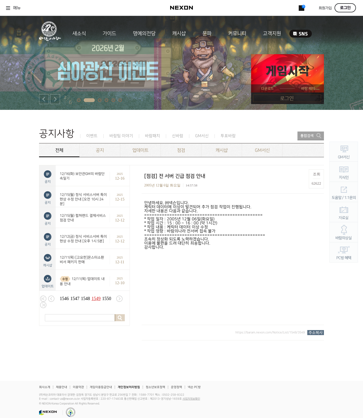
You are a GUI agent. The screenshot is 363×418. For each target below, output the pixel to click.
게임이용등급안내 (101, 387)
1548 (85, 298)
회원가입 (325, 8)
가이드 (109, 33)
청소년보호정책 (155, 387)
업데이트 (140, 150)
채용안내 (61, 387)
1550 (106, 298)
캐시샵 (179, 33)
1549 (96, 298)
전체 (59, 150)
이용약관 (78, 387)
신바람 (177, 136)
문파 (206, 33)
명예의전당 (144, 33)
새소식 (79, 33)
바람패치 (152, 136)
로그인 (345, 8)
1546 (64, 298)
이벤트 (92, 136)
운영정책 (176, 387)
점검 (181, 150)
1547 (74, 298)
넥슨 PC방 (194, 387)
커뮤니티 (237, 33)
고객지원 (272, 33)
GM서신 (202, 136)
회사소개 (44, 387)
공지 (100, 150)
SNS (300, 34)
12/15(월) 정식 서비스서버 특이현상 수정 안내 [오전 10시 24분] (83, 199)
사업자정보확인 (191, 398)
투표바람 (228, 136)
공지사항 (56, 133)
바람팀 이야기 (121, 136)
